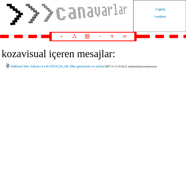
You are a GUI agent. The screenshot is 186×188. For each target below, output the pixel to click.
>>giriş (159, 9)
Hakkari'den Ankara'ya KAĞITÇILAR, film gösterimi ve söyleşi (57, 66)
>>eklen (159, 17)
